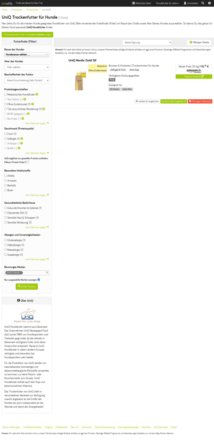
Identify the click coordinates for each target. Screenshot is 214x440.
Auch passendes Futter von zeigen (27, 34)
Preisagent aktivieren (200, 101)
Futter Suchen (27, 286)
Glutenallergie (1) (14, 240)
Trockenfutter (32, 10)
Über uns (74, 427)
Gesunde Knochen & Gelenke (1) (23, 208)
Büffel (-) (10, 148)
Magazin (49, 427)
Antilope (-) (12, 143)
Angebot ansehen (194, 76)
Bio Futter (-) (12, 118)
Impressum (87, 427)
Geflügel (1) (12, 138)
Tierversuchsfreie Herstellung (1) (23, 109)
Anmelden (191, 3)
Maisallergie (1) (13, 249)
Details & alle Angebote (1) (174, 101)
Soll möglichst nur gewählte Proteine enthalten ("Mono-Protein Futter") (26, 160)
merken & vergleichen (147, 101)
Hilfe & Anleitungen (11, 427)
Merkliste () (141, 3)
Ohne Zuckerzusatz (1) (17, 104)
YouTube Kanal (161, 427)
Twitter (173, 427)
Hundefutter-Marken (32, 427)
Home (4, 10)
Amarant (10, 180)
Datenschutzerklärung (105, 427)
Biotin (8, 190)
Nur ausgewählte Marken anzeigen (22, 279)
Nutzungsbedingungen (128, 427)
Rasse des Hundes (14, 49)
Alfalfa (9, 175)
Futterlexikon (62, 427)
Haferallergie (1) (14, 245)
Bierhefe (10, 185)
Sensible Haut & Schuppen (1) (21, 217)
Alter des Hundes (13, 61)
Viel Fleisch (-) (13, 99)
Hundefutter (16, 10)
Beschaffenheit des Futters (18, 74)
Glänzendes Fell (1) (15, 212)
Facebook (146, 427)
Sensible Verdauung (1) (18, 222)
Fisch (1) (10, 133)
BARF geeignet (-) (15, 113)
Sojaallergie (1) (13, 254)
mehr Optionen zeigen (35, 123)
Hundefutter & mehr (167, 3)
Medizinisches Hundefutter (19, 94)
